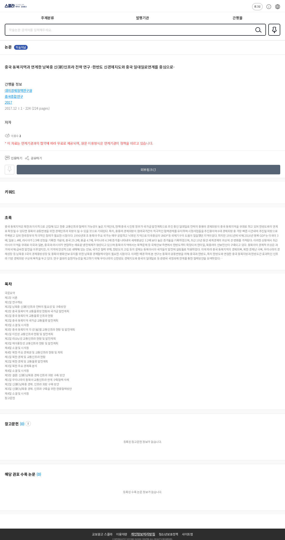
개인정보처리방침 (143, 534)
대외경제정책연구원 (18, 90)
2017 (8, 102)
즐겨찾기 (273, 35)
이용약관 (121, 534)
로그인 (257, 6)
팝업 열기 (28, 423)
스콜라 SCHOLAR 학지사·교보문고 (14, 7)
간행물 (237, 17)
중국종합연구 (14, 96)
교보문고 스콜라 (102, 534)
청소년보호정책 (168, 534)
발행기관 (142, 17)
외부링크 (147, 169)
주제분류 (47, 17)
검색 (257, 33)
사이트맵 (187, 534)
